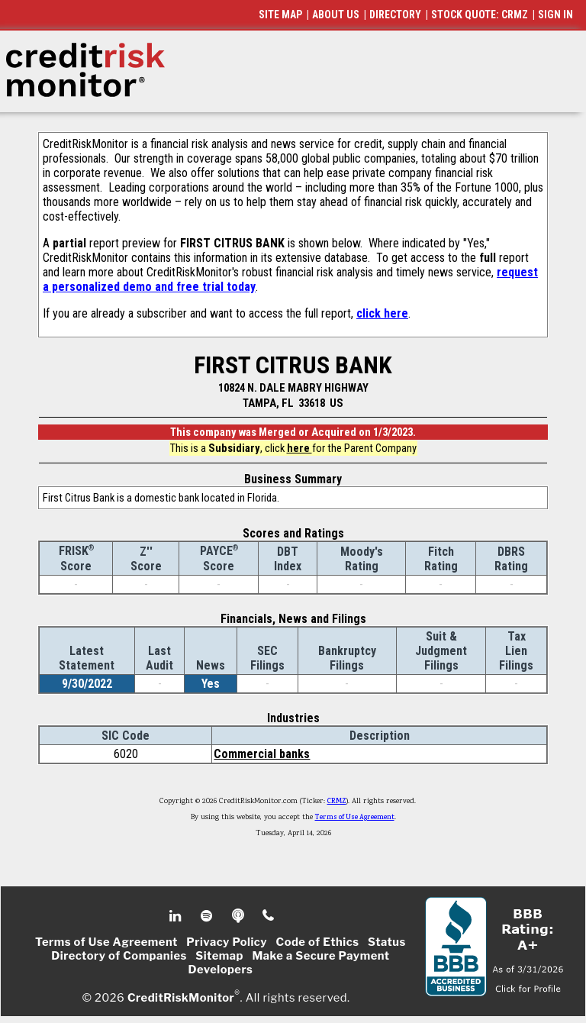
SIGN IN (555, 14)
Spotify (208, 916)
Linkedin (177, 916)
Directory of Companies (118, 956)
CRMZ (336, 801)
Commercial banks (262, 754)
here (299, 448)
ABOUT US (335, 14)
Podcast (239, 916)
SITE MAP (280, 14)
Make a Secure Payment (320, 956)
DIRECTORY (395, 14)
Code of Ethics (317, 942)
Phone (268, 916)
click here (382, 313)
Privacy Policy (226, 942)
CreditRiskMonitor (180, 997)
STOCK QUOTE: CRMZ (479, 14)
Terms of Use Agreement (354, 817)
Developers (220, 969)
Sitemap (219, 956)
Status (387, 942)
